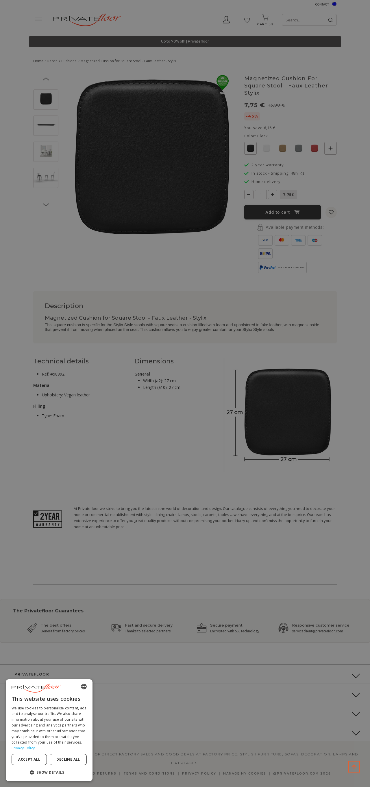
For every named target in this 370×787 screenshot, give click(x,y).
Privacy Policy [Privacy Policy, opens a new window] (23, 748)
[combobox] (84, 686)
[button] (49, 772)
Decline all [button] (68, 759)
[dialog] (49, 730)
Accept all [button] (29, 759)
